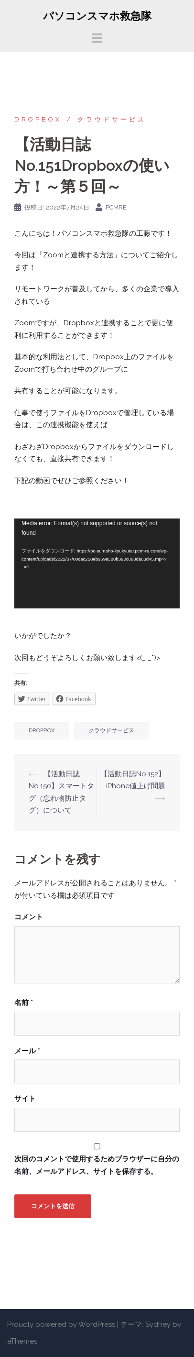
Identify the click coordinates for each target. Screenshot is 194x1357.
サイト (25, 1098)
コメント (28, 917)
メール (27, 1051)
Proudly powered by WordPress (61, 1324)
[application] (97, 563)
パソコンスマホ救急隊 (97, 16)
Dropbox (38, 119)
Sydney (158, 1324)
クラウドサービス (111, 119)
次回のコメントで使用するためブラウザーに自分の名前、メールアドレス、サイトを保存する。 (96, 1165)
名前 (23, 1002)
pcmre (116, 207)
